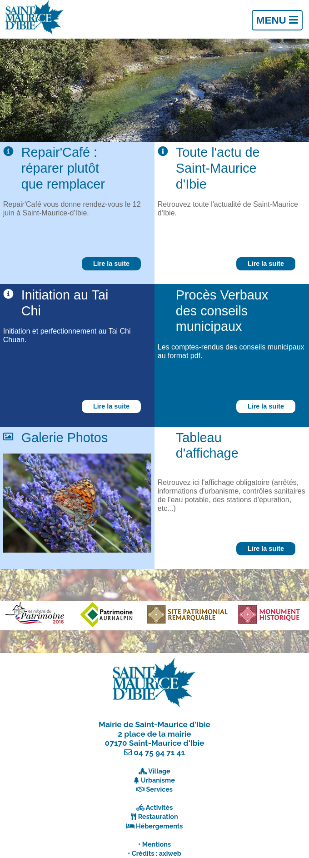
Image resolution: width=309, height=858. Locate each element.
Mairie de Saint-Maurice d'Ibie (154, 724)
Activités (159, 807)
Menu (277, 20)
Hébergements (159, 826)
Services (159, 789)
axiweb (170, 853)
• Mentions (154, 844)
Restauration (158, 816)
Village (159, 771)
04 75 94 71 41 (159, 752)
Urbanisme (158, 780)
